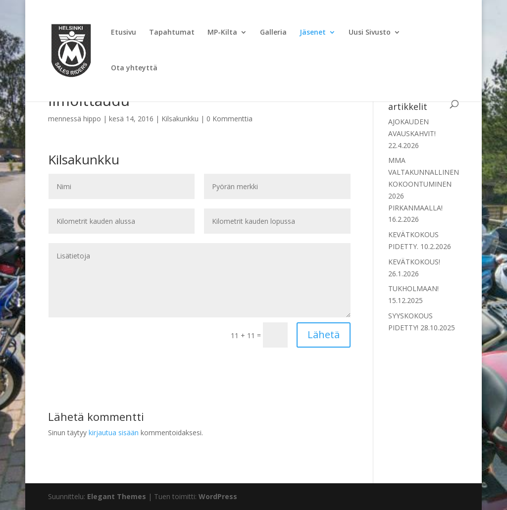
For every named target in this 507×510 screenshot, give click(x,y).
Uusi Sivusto (370, 33)
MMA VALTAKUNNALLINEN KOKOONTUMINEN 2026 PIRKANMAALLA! (423, 183)
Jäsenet (313, 33)
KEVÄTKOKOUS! (414, 261)
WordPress (218, 496)
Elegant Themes (116, 496)
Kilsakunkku (180, 118)
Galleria (273, 33)
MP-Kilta (222, 33)
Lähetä (323, 334)
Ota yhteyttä (134, 68)
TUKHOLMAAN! (413, 288)
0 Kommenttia (229, 118)
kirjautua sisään (114, 432)
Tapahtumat (172, 33)
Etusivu (123, 33)
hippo (92, 118)
